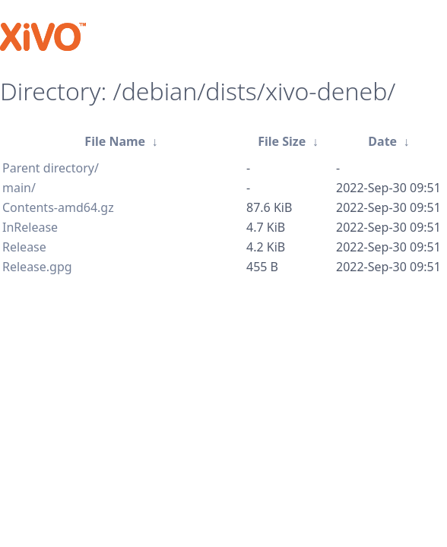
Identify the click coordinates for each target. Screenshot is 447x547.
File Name (114, 141)
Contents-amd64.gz (58, 207)
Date (382, 141)
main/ (19, 187)
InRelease (30, 227)
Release (24, 247)
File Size (282, 141)
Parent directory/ (50, 168)
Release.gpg (37, 266)
